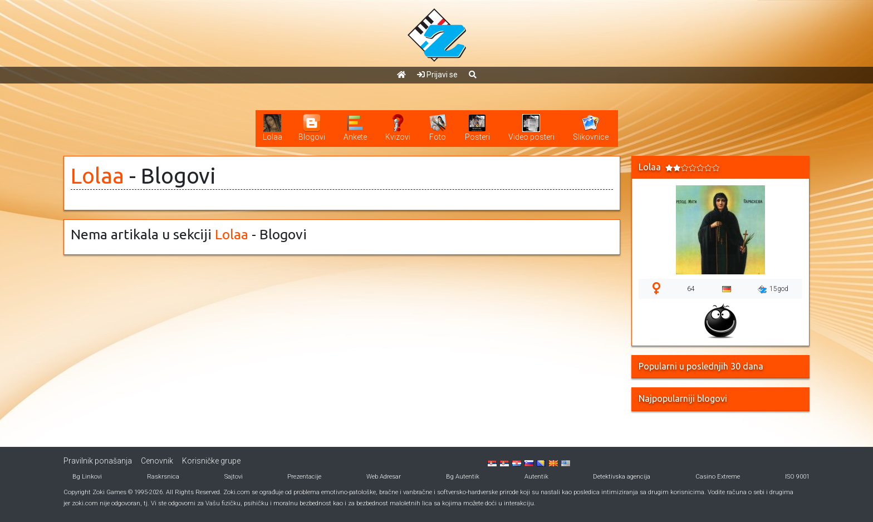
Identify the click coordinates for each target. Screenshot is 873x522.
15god (773, 289)
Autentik (536, 476)
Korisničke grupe (211, 460)
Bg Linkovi (87, 476)
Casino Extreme (717, 476)
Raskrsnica (163, 476)
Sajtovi (233, 476)
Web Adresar (383, 476)
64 (691, 289)
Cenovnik (157, 460)
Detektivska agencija (621, 476)
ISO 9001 (797, 476)
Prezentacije (304, 476)
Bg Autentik (462, 476)
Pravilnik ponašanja (97, 460)
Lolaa (97, 176)
